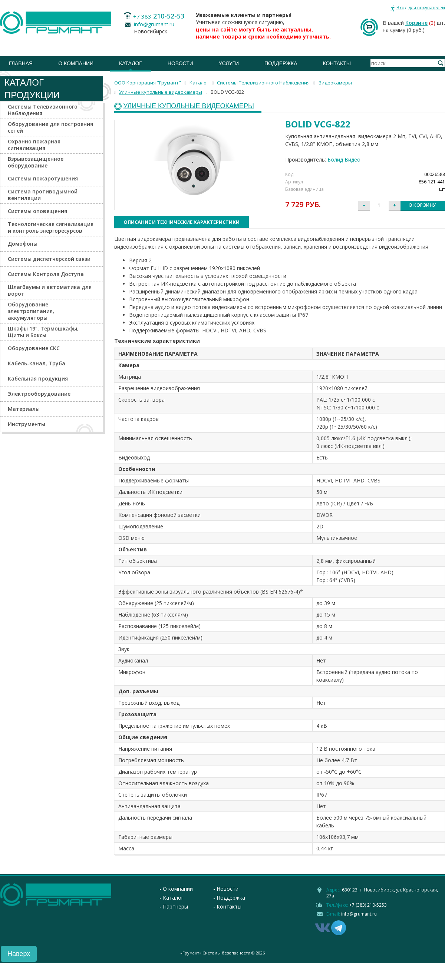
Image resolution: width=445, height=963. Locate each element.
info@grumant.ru (154, 24)
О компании (75, 63)
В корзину (422, 205)
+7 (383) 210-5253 (368, 905)
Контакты (337, 63)
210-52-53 (168, 15)
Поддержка (280, 63)
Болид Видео (343, 159)
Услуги (229, 63)
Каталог (130, 63)
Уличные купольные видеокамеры (188, 106)
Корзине (416, 22)
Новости (180, 63)
